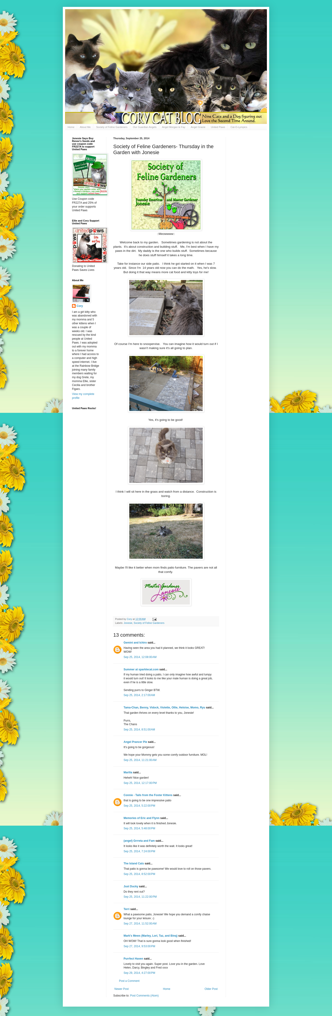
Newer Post (121, 989)
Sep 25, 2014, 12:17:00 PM (140, 783)
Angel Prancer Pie (135, 742)
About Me (85, 127)
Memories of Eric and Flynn (142, 818)
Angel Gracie (198, 127)
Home (71, 127)
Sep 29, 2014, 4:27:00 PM (139, 972)
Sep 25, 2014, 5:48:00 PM (139, 828)
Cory (80, 306)
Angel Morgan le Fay (173, 127)
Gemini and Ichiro (135, 642)
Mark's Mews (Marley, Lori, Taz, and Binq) (150, 935)
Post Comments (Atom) (144, 995)
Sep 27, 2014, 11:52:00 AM (140, 923)
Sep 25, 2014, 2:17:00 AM (139, 695)
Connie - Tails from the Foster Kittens (148, 795)
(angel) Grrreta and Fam (139, 840)
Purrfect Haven (133, 958)
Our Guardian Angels (145, 127)
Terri (127, 909)
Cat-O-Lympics (238, 127)
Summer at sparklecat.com (141, 669)
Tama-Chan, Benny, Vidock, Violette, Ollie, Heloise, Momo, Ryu (164, 707)
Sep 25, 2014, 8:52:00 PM (139, 874)
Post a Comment (129, 981)
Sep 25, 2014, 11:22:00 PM (140, 896)
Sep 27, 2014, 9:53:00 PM (139, 946)
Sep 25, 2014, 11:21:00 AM (140, 760)
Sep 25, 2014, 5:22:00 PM (139, 805)
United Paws (218, 127)
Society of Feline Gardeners (111, 127)
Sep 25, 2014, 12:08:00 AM (140, 657)
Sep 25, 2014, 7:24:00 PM (139, 851)
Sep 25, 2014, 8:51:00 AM (139, 729)
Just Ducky (131, 886)
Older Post (211, 989)
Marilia (128, 772)
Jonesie (128, 623)
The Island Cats (134, 863)
